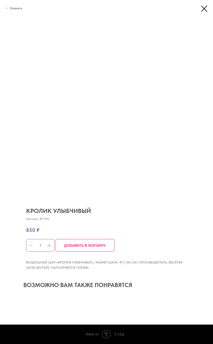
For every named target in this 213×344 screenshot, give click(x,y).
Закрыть (16, 8)
